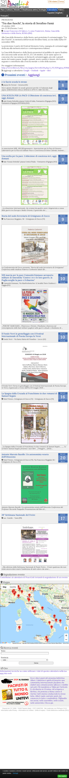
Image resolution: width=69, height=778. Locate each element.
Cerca (61, 1)
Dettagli (15, 773)
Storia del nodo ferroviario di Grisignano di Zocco (26, 216)
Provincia (4, 658)
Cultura (9, 9)
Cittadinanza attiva (29, 9)
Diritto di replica (40, 710)
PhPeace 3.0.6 (62, 708)
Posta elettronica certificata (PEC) (58, 710)
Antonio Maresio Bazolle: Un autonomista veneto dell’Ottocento (25, 455)
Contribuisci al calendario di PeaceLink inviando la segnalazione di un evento (34, 577)
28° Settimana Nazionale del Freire (18, 515)
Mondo (17, 9)
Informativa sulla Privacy (9, 710)
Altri (49, 70)
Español (50, 13)
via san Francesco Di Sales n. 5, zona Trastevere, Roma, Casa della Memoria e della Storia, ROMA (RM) (30, 32)
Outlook (34, 70)
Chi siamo (53, 1)
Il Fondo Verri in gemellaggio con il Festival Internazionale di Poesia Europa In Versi (23, 334)
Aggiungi (34, 75)
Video (60, 9)
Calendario (52, 9)
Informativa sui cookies (26, 710)
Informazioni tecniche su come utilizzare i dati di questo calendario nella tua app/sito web (33, 672)
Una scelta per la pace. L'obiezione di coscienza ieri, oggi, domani (29, 157)
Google (26, 70)
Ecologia (42, 9)
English (59, 13)
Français (4, 15)
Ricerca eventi (10, 647)
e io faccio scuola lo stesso (14, 81)
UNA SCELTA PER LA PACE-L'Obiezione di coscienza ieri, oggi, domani (29, 96)
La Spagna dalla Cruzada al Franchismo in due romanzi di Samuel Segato (29, 394)
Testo (3, 651)
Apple (42, 70)
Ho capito (62, 776)
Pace (3, 9)
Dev (6, 668)
